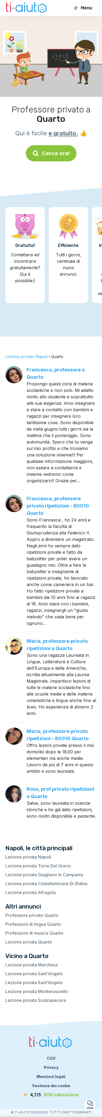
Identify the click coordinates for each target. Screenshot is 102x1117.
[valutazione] (51, 1094)
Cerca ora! (51, 153)
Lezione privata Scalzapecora (35, 1000)
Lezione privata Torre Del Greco (38, 865)
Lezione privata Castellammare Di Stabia (46, 883)
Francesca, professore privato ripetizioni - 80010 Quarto (58, 506)
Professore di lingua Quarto (33, 924)
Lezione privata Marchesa (31, 964)
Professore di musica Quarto (34, 933)
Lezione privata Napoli (28, 857)
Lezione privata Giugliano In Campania (44, 874)
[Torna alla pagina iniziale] (26, 8)
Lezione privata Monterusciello (36, 991)
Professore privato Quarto (31, 915)
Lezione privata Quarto (28, 942)
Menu (83, 7)
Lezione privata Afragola (30, 892)
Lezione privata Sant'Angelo (34, 973)
